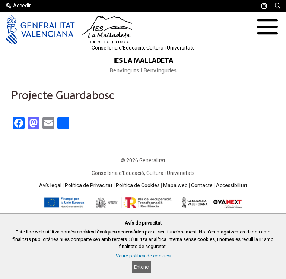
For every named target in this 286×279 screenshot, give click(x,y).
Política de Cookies (138, 185)
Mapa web (175, 185)
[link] (264, 6)
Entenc (141, 267)
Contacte (202, 185)
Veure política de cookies (143, 255)
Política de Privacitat (88, 185)
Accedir (22, 6)
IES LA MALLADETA (143, 60)
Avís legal (50, 185)
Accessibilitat (231, 185)
